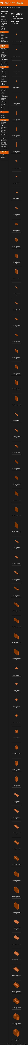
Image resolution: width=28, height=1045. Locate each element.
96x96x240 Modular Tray (16, 786)
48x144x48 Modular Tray (16, 342)
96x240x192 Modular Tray (16, 897)
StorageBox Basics (3, 123)
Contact (16, 1044)
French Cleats (4, 81)
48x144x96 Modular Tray (16, 358)
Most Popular (4, 21)
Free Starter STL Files (3, 17)
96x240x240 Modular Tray (16, 913)
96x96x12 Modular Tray (16, 691)
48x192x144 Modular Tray (16, 501)
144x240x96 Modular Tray (16, 992)
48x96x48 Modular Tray (16, 215)
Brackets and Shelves (4, 99)
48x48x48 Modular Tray (16, 88)
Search (6, 3)
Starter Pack (3, 19)
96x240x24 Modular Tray (16, 834)
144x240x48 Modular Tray (16, 976)
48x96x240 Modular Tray (16, 279)
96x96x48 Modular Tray (16, 723)
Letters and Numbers (3, 105)
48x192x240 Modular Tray (16, 532)
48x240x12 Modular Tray (16, 564)
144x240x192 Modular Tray (16, 1024)
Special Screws (4, 64)
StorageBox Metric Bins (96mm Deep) (4, 143)
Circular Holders (2, 78)
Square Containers (3, 69)
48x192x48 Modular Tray (16, 469)
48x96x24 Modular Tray (16, 199)
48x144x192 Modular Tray (16, 390)
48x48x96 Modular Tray (16, 104)
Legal (21, 1044)
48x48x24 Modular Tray (16, 72)
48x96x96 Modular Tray (16, 231)
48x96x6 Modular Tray (16, 167)
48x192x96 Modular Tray (16, 485)
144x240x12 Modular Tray (16, 945)
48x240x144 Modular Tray (16, 627)
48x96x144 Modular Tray (16, 247)
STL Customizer (3, 84)
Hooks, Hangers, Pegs (4, 96)
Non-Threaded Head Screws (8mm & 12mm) (4, 61)
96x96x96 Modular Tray (16, 738)
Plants (2, 115)
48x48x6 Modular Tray (16, 41)
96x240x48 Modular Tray (16, 849)
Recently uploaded (3, 29)
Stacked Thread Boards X (4, 41)
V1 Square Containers (3, 72)
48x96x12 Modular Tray (16, 183)
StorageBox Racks (3, 135)
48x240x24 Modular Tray (16, 580)
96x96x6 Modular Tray (16, 675)
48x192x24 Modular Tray (16, 453)
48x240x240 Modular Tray (16, 659)
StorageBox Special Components (4, 148)
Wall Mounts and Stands (3, 89)
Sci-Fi (2, 113)
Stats (12, 1044)
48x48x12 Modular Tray (16, 57)
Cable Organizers (3, 102)
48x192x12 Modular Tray (16, 437)
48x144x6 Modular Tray (16, 294)
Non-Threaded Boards (4, 38)
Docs (9, 2)
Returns (25, 1044)
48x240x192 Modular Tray (16, 643)
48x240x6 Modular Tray (16, 548)
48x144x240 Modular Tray (16, 405)
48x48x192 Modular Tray (16, 136)
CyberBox (3, 125)
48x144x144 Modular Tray (16, 374)
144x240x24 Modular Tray (16, 960)
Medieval (3, 117)
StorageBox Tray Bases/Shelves (4, 131)
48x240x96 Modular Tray (16, 612)
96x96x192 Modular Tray (16, 770)
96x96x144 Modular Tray (16, 754)
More (13, 2)
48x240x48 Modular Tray (16, 596)
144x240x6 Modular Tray (16, 929)
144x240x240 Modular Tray (16, 1040)
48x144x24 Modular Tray (16, 326)
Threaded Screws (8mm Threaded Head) (4, 56)
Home (5, 2)
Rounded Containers (3, 75)
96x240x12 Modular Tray (16, 818)
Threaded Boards (3, 35)
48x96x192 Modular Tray (16, 263)
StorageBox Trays (3, 128)
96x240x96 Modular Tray (16, 865)
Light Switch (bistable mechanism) (3, 156)
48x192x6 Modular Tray (16, 421)
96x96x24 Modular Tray (16, 707)
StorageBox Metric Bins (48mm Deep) (4, 139)
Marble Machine (3, 108)
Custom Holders (2, 93)
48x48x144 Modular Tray (16, 120)
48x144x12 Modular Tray (16, 310)
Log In (17, 2)
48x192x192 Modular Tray (16, 516)
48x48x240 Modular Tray (16, 152)
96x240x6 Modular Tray (16, 802)
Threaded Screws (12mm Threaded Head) (4, 50)
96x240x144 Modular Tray (16, 881)
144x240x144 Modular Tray (16, 1008)
